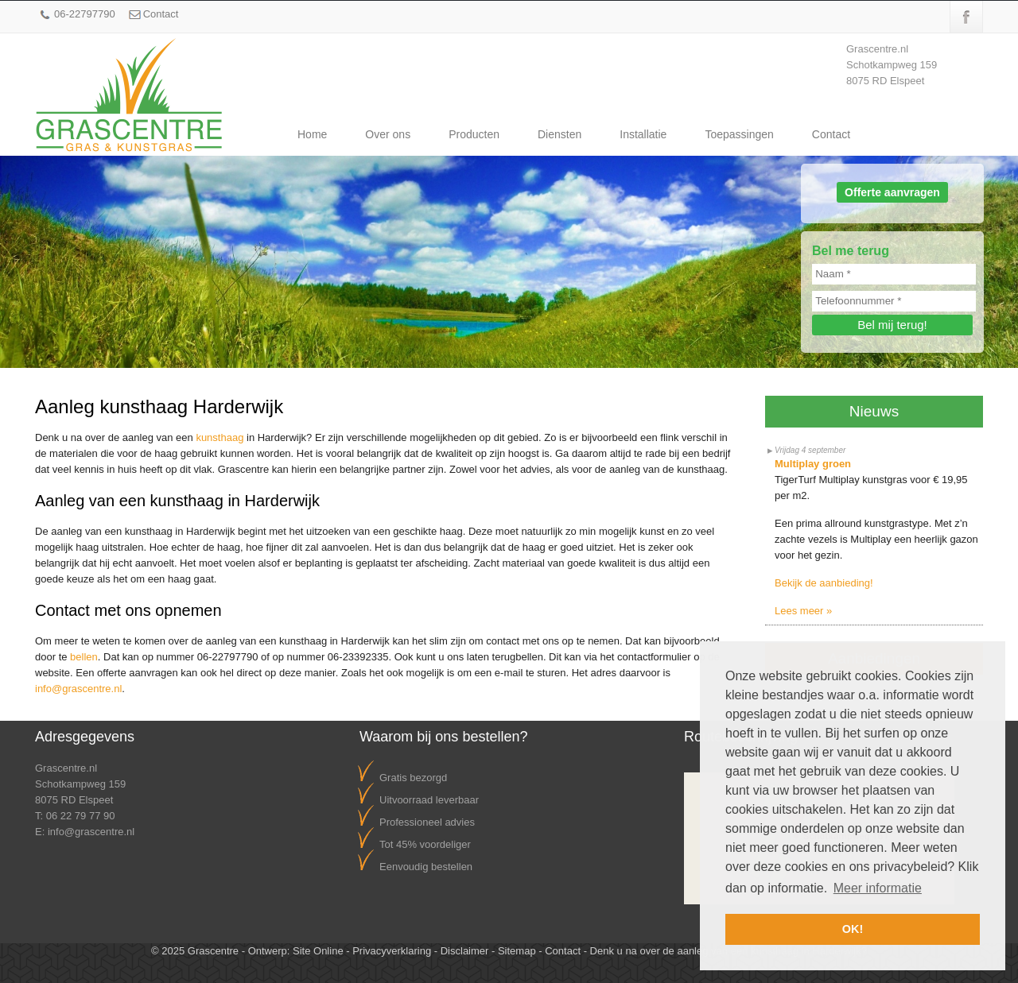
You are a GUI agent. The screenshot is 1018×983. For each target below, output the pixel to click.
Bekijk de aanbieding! (824, 583)
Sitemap (517, 951)
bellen (84, 657)
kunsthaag (219, 437)
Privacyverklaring (391, 951)
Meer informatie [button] (877, 888)
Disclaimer (465, 951)
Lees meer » (803, 611)
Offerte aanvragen (892, 192)
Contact (161, 14)
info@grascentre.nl (78, 689)
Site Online (318, 951)
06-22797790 (84, 14)
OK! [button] (852, 929)
